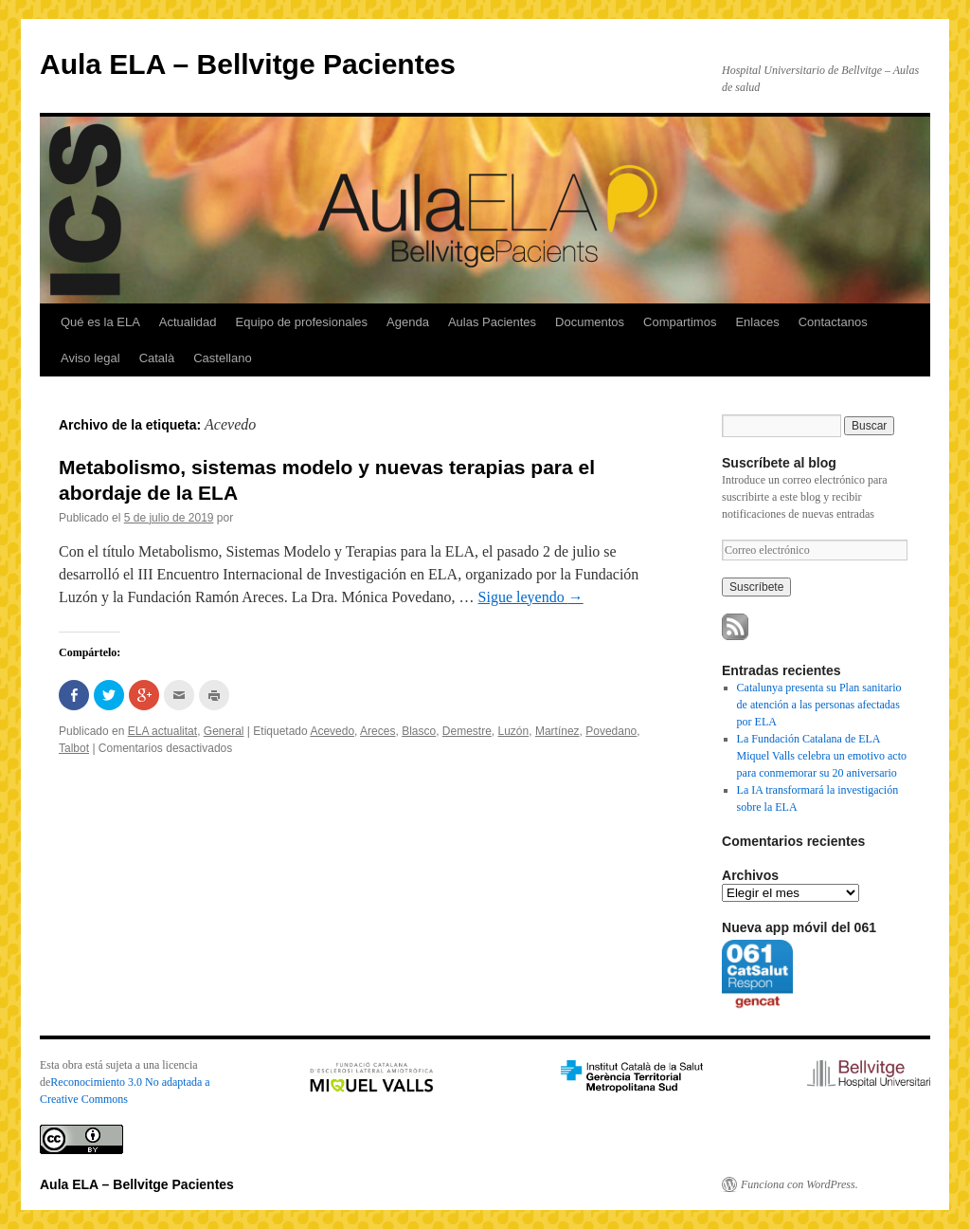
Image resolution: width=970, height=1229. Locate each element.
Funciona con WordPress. (799, 1184)
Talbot (74, 748)
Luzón (514, 731)
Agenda (407, 322)
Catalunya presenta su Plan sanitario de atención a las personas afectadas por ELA (819, 704)
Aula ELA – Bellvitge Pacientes (248, 64)
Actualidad (188, 322)
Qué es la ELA (100, 322)
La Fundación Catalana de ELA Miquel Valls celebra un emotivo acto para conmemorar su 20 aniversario (822, 756)
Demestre (467, 731)
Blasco (419, 731)
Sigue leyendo (531, 597)
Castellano (222, 358)
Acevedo (332, 731)
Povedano (611, 731)
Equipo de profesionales (302, 322)
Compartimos (679, 322)
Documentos (589, 322)
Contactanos (833, 322)
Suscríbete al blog (779, 462)
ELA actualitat (162, 731)
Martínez (557, 731)
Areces (377, 731)
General (224, 731)
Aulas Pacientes (492, 322)
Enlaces (757, 322)
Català (157, 358)
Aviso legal (90, 358)
